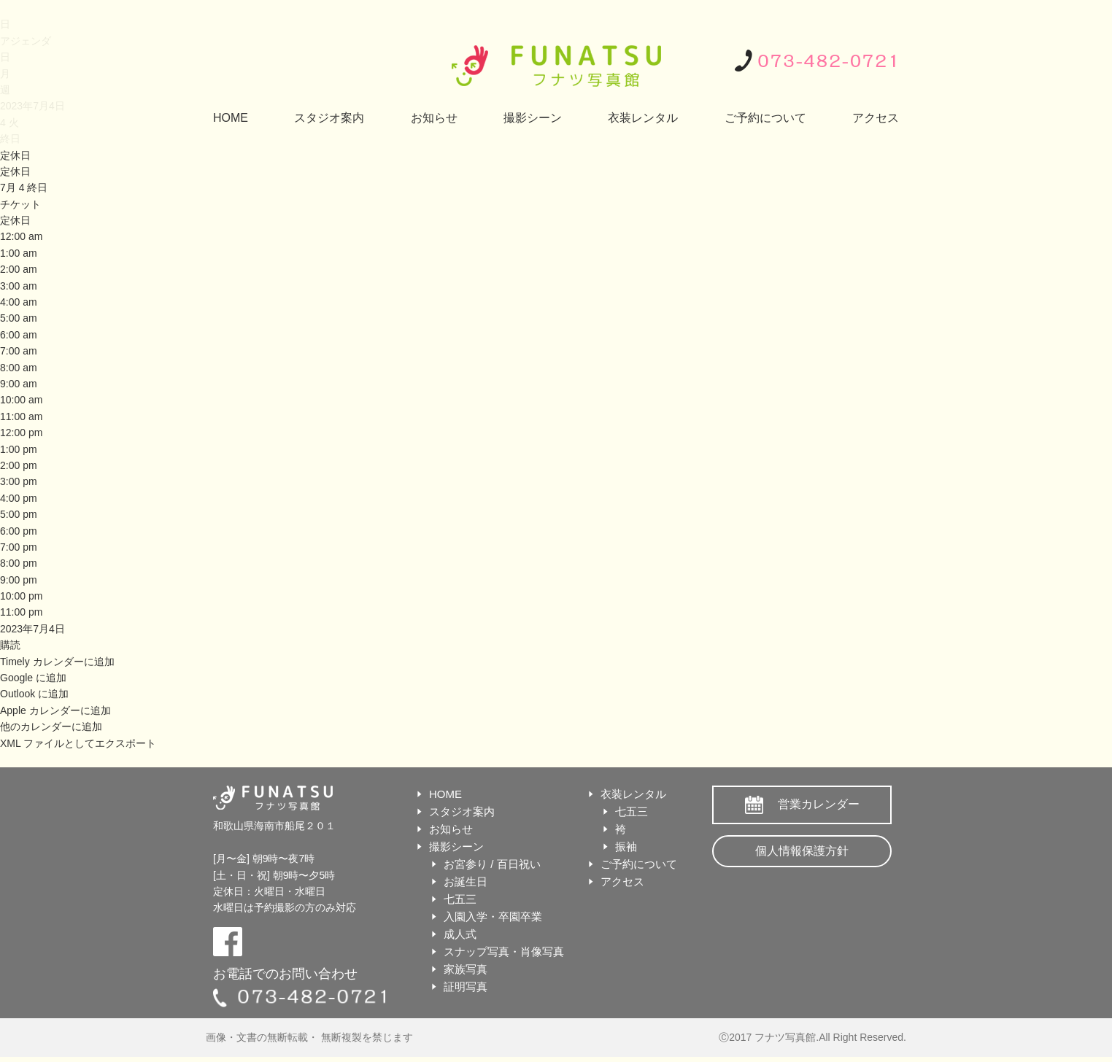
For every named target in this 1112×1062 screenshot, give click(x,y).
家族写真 (465, 969)
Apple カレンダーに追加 (55, 710)
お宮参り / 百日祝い (492, 864)
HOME (230, 118)
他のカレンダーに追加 (51, 726)
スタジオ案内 (329, 118)
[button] (10, 645)
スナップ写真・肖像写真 (504, 951)
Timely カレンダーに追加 (57, 661)
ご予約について (765, 118)
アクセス (875, 118)
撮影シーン (532, 118)
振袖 (626, 846)
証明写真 (465, 986)
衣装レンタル (643, 118)
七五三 (460, 899)
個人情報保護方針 (802, 851)
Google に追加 (33, 677)
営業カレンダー (819, 804)
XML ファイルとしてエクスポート (78, 743)
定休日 (15, 171)
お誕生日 (465, 881)
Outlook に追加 (34, 693)
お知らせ (434, 118)
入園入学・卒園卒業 (493, 916)
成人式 (460, 934)
